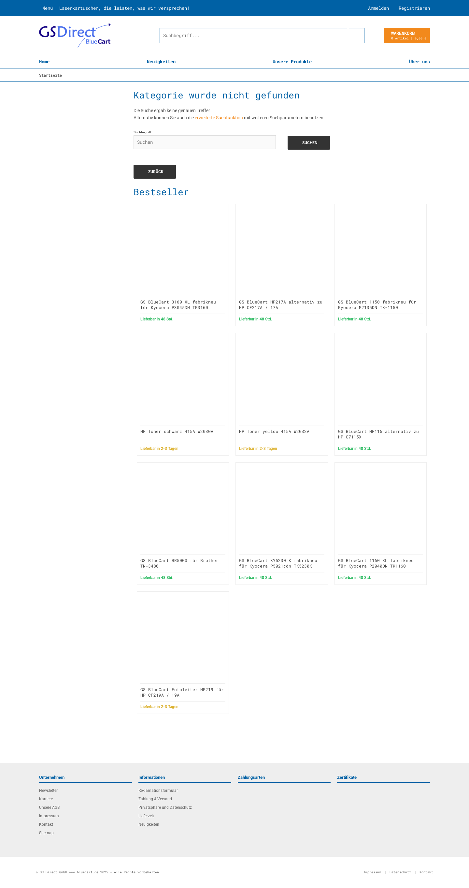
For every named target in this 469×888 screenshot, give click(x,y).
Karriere (46, 799)
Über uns (419, 61)
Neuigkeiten (161, 61)
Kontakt (46, 824)
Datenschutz (400, 872)
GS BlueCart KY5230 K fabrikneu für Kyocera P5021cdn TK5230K (278, 563)
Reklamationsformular (158, 790)
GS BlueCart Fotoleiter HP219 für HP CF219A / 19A (182, 692)
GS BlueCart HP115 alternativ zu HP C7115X (378, 434)
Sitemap (46, 833)
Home (44, 61)
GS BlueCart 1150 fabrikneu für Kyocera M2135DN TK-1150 (377, 304)
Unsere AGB (49, 807)
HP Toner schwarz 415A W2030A (176, 431)
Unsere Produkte (292, 61)
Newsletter (48, 790)
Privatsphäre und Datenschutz (165, 807)
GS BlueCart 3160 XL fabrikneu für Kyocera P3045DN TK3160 (178, 304)
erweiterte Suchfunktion (219, 117)
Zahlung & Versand (155, 799)
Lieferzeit (146, 816)
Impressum (49, 816)
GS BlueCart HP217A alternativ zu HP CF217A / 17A (280, 304)
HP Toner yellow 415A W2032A (274, 431)
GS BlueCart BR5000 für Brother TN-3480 (179, 563)
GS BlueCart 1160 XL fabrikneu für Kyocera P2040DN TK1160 (376, 563)
